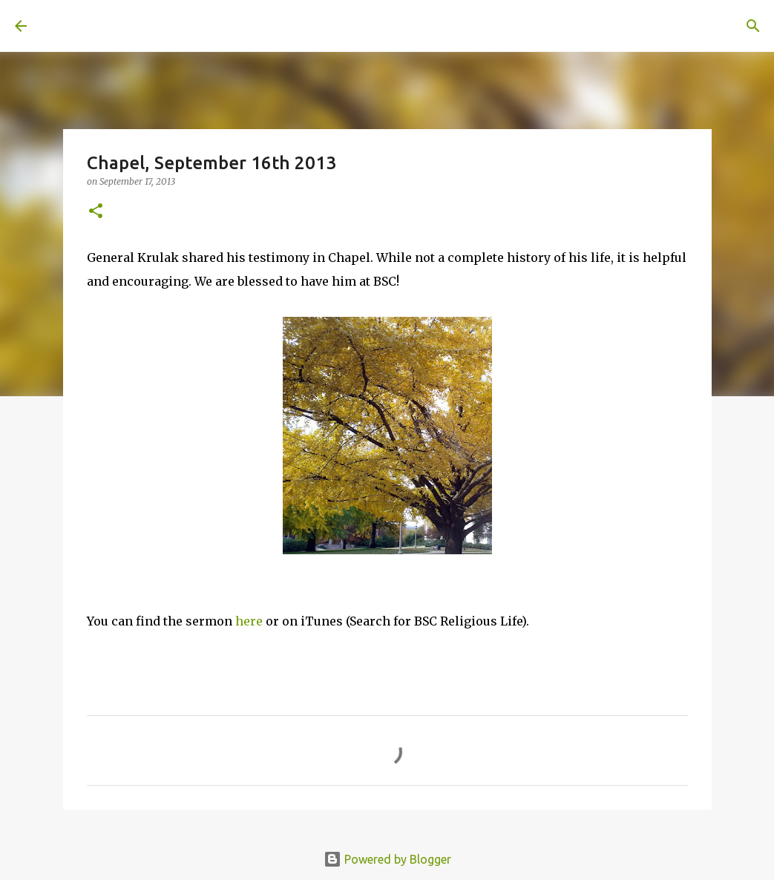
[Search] (249, 26)
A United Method (135, 25)
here (249, 621)
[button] (96, 212)
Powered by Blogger (387, 859)
